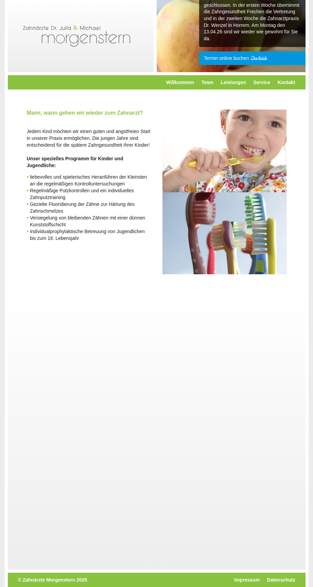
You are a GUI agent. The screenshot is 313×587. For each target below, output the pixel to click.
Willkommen (180, 82)
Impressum (247, 580)
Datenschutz (281, 580)
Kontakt (286, 82)
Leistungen (233, 82)
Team (207, 82)
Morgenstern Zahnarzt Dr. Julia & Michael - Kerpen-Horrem (76, 36)
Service (261, 82)
